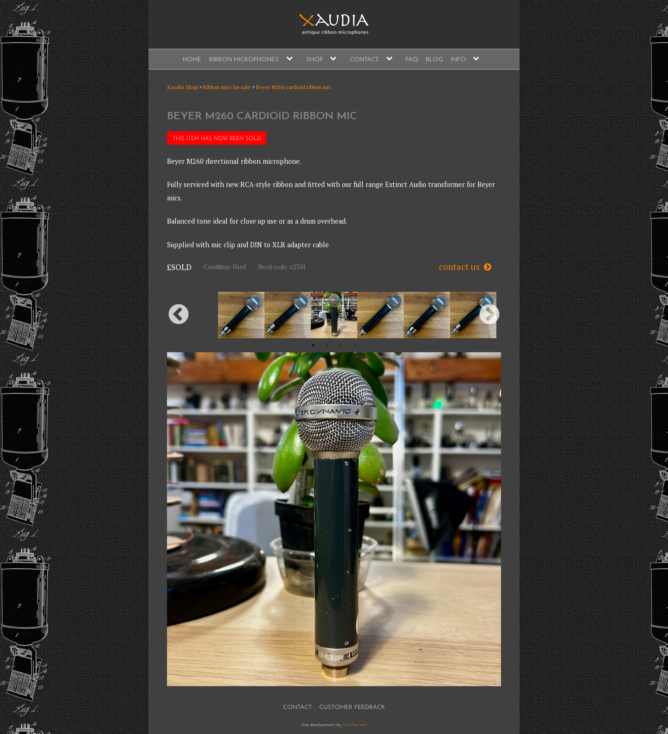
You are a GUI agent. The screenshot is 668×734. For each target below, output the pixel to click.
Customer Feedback (352, 707)
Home (192, 60)
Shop (314, 60)
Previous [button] (178, 315)
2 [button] (327, 345)
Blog (434, 60)
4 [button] (355, 345)
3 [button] (341, 345)
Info (458, 60)
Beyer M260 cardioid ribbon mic (293, 87)
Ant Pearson (354, 725)
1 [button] (313, 345)
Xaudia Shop (182, 87)
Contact (364, 60)
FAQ (411, 60)
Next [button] (489, 315)
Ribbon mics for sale (226, 87)
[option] (334, 315)
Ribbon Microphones (244, 60)
